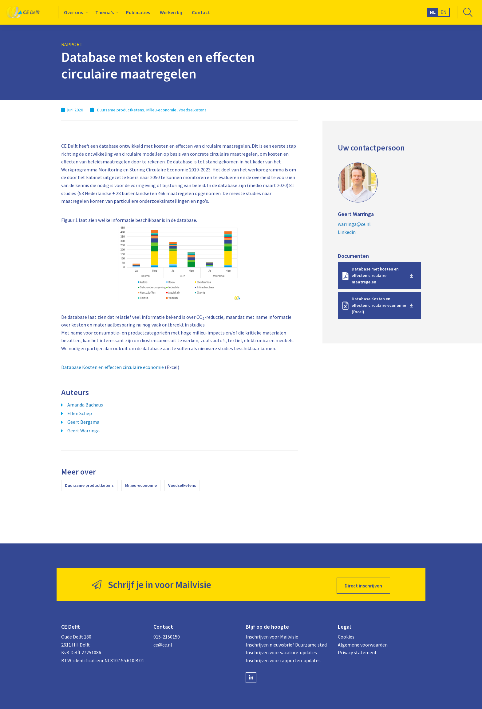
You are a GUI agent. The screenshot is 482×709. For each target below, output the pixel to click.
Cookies (346, 635)
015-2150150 (166, 635)
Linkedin (347, 232)
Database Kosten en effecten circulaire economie (112, 367)
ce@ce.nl (162, 643)
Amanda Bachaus (85, 405)
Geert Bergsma (83, 422)
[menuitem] (74, 12)
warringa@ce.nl (354, 224)
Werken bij (171, 12)
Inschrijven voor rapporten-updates (283, 658)
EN (444, 12)
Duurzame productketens (89, 485)
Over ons (73, 12)
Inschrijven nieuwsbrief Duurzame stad (286, 643)
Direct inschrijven (363, 584)
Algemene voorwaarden (363, 643)
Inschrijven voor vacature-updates (281, 650)
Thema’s (104, 12)
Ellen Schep (79, 413)
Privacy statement (357, 650)
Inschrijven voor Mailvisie (272, 635)
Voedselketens (182, 485)
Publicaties (138, 12)
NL (433, 12)
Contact (201, 12)
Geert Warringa (83, 430)
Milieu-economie (141, 485)
